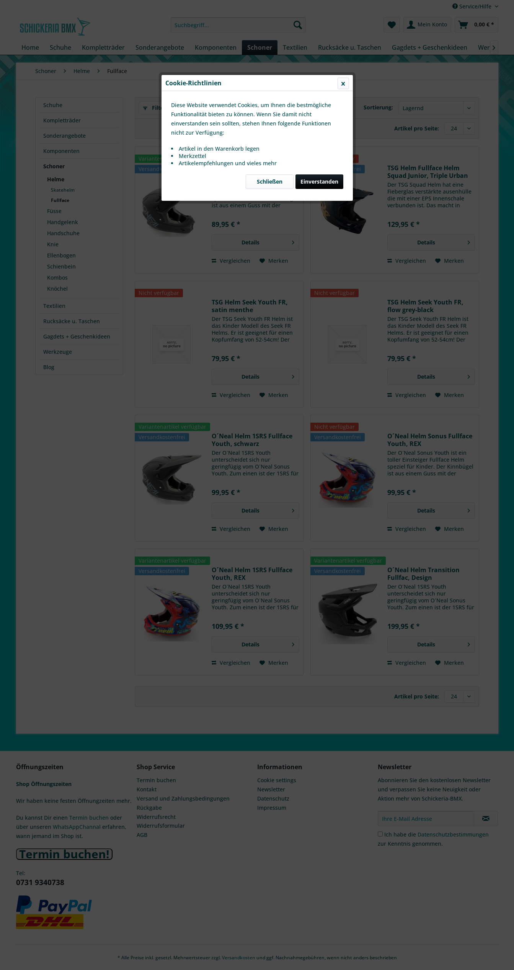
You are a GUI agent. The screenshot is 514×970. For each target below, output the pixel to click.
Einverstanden (319, 181)
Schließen (269, 181)
